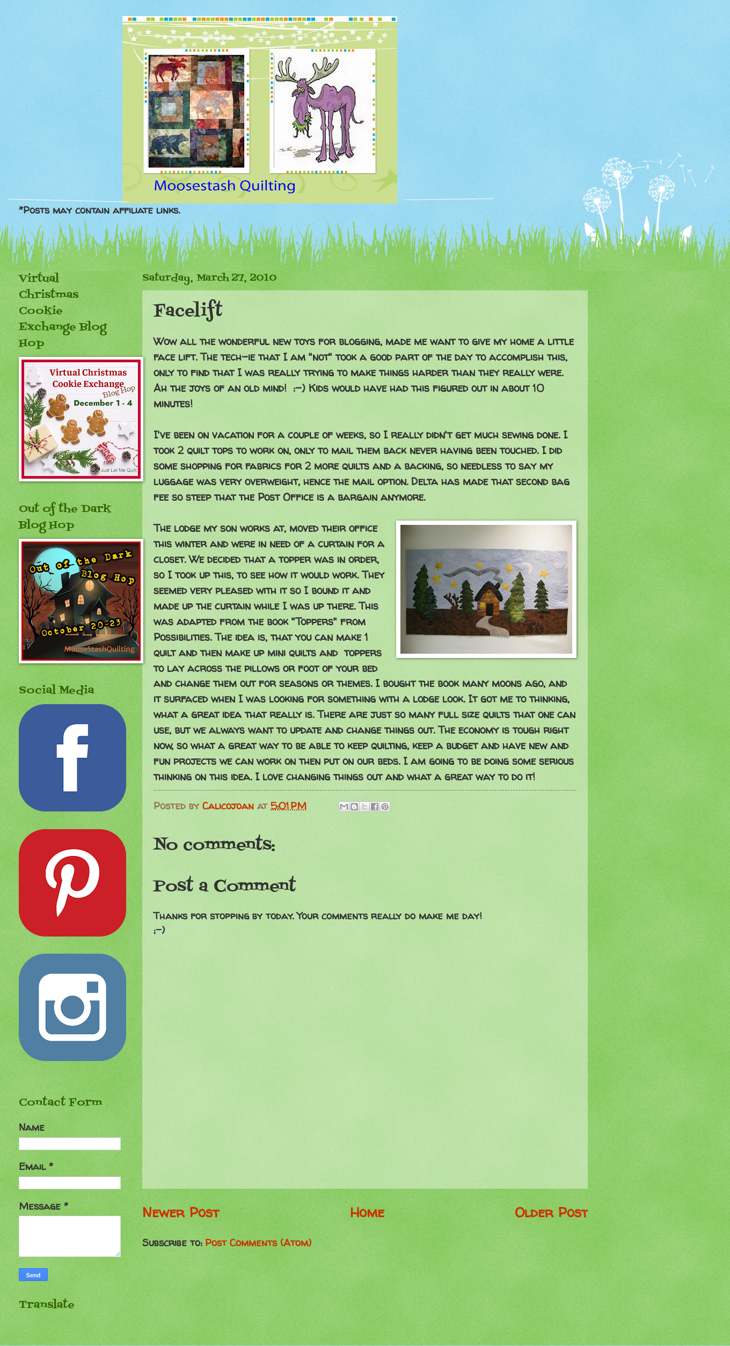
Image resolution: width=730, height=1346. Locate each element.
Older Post (551, 1212)
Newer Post (180, 1212)
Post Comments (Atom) (258, 1242)
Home (367, 1212)
